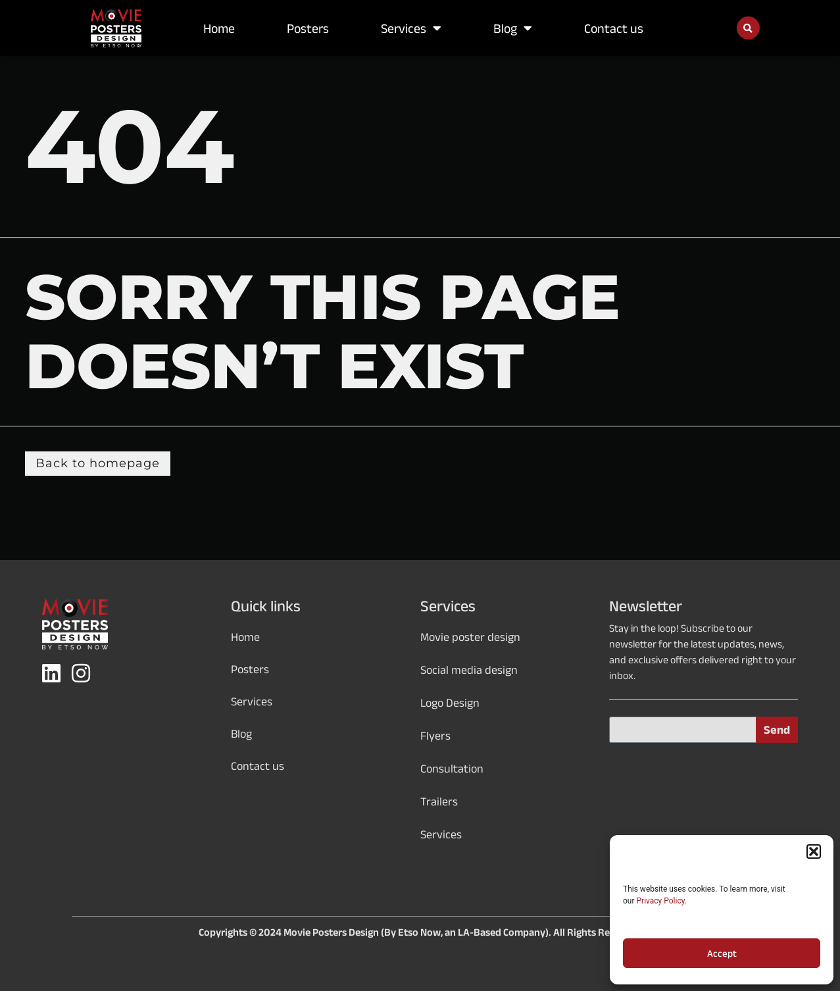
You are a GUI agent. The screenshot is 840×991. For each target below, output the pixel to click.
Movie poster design (470, 637)
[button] (813, 851)
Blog (512, 28)
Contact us (613, 28)
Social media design (469, 669)
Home (219, 28)
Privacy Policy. (662, 900)
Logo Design (450, 702)
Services (411, 28)
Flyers (435, 735)
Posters (308, 28)
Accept (722, 953)
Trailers (439, 801)
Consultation (451, 768)
